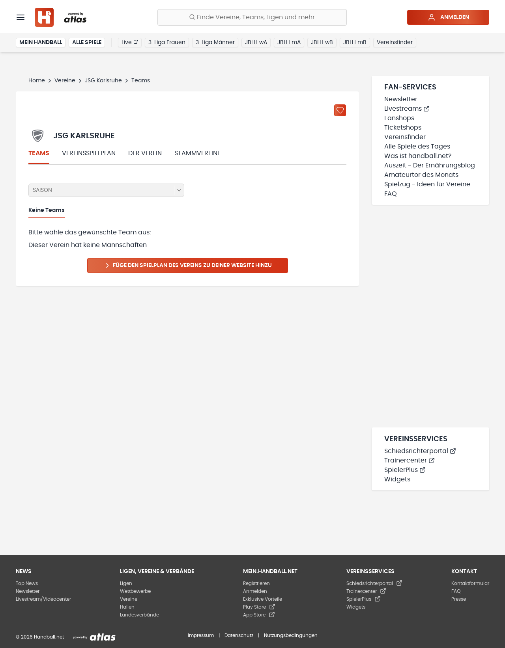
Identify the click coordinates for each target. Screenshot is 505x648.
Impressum (201, 635)
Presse (458, 599)
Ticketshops (402, 127)
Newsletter (400, 99)
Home (36, 81)
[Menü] (20, 17)
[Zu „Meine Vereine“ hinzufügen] (340, 110)
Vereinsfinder (395, 42)
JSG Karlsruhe (103, 81)
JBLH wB (322, 42)
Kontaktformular (470, 583)
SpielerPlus (405, 470)
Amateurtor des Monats (421, 175)
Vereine (64, 81)
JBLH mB (355, 42)
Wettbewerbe (135, 591)
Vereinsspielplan (89, 153)
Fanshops (399, 118)
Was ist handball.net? (417, 156)
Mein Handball (40, 42)
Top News (27, 583)
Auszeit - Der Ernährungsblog (429, 165)
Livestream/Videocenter (43, 599)
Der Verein (145, 153)
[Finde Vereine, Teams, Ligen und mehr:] (252, 17)
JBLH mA (289, 42)
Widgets (397, 479)
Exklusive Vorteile (262, 599)
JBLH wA (256, 42)
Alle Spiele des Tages (417, 146)
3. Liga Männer (215, 42)
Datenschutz (238, 635)
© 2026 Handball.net (40, 637)
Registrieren (256, 583)
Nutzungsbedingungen (291, 635)
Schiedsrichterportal (420, 451)
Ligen (126, 583)
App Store (259, 615)
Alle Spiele (86, 42)
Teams (38, 153)
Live (130, 42)
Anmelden (448, 17)
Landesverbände (139, 615)
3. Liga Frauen (166, 42)
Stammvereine (197, 153)
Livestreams (407, 108)
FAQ (390, 194)
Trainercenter (409, 460)
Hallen (127, 607)
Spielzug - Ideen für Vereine (427, 184)
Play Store (259, 607)
